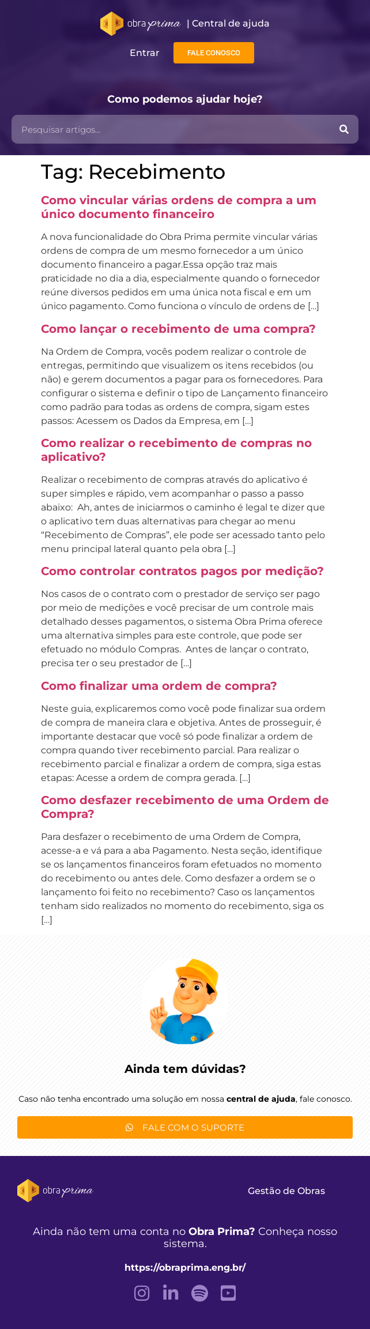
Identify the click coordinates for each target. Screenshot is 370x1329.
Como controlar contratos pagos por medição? (182, 571)
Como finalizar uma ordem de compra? (159, 686)
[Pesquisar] (344, 129)
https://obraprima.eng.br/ (185, 1267)
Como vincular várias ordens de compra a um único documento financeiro (178, 207)
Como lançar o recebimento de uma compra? (178, 329)
